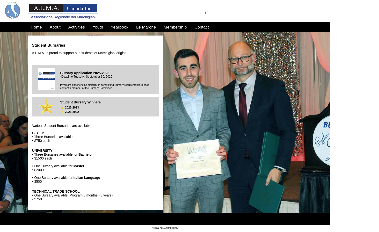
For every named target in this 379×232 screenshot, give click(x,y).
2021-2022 (72, 112)
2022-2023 (72, 107)
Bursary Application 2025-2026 (84, 73)
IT (206, 13)
